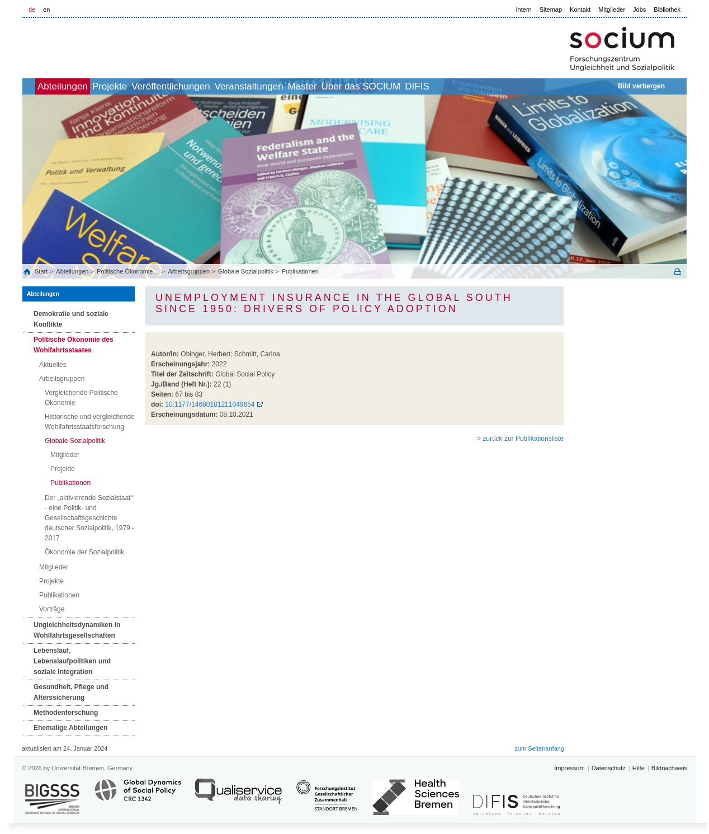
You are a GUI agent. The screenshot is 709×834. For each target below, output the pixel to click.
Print (677, 271)
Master (370, 86)
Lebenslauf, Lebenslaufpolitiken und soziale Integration (72, 661)
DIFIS (509, 86)
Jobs (639, 9)
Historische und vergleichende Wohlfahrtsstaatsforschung (90, 422)
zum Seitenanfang (539, 748)
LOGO (108, 45)
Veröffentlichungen (213, 86)
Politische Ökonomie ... (128, 271)
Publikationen (300, 271)
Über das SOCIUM (441, 86)
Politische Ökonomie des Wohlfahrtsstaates (74, 345)
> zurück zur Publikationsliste (520, 438)
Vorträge (51, 609)
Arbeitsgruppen (189, 271)
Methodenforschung (66, 713)
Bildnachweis (669, 768)
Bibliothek (667, 9)
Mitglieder (611, 9)
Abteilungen (81, 86)
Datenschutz (609, 768)
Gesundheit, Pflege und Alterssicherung (71, 692)
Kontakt (580, 9)
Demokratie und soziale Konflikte (71, 319)
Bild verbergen (641, 86)
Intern (524, 9)
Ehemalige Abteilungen (70, 728)
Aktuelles (53, 365)
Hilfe (638, 768)
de (32, 9)
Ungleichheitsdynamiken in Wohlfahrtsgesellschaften (77, 630)
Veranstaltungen (304, 86)
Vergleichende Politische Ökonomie (81, 398)
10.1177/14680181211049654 (209, 404)
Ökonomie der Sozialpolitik (84, 552)
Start (42, 271)
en (46, 9)
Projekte (140, 86)
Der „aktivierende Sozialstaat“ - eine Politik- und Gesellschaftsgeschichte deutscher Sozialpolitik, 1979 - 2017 (89, 518)
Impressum (569, 768)
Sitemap (551, 9)
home (35, 86)
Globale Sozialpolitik (245, 271)
